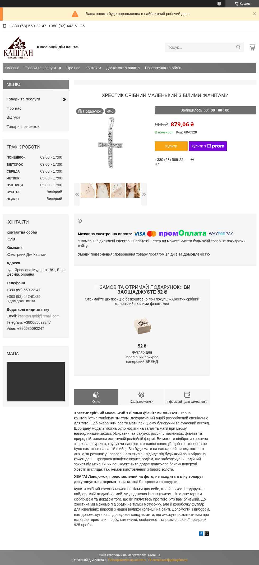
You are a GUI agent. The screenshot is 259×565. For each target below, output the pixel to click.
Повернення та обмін (163, 68)
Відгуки (13, 117)
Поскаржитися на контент (127, 560)
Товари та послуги (40, 68)
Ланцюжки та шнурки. (159, 482)
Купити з (207, 146)
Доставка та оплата (123, 68)
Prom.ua (154, 555)
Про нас (73, 68)
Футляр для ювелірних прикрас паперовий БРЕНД (142, 357)
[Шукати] (238, 47)
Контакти (93, 68)
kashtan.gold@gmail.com (38, 316)
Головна (12, 68)
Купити (171, 146)
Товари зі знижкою (23, 126)
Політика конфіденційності (168, 560)
